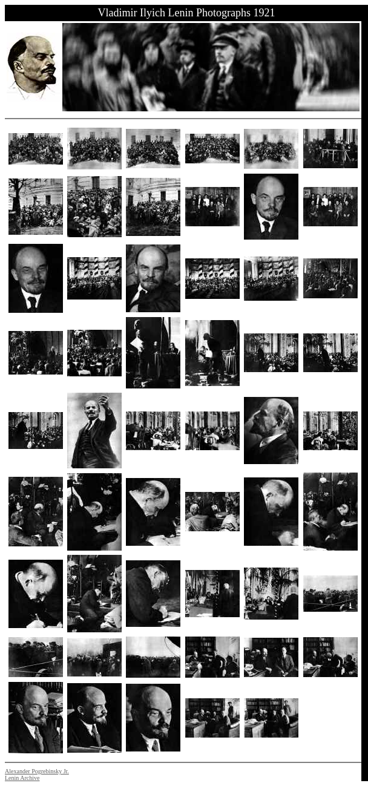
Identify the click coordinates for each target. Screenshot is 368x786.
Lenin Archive (22, 778)
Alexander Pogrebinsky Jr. (37, 771)
